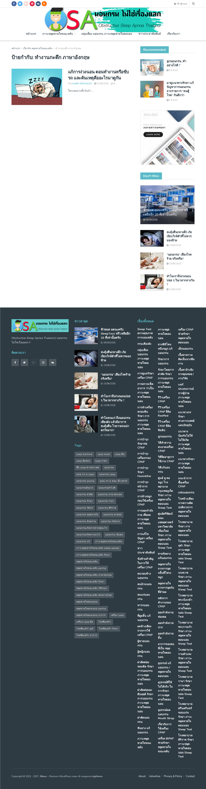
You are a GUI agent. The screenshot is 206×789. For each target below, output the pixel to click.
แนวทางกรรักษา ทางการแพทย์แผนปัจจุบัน (186, 418)
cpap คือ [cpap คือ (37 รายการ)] (120, 454)
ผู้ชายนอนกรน (143, 643)
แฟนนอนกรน (186, 492)
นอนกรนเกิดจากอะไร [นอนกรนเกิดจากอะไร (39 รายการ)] (88, 534)
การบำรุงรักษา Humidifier (144, 472)
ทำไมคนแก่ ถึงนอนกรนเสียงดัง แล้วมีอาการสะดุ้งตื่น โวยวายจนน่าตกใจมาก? (115, 424)
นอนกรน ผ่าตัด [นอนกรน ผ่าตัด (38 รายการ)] (84, 494)
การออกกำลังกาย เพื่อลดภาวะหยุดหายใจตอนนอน (145, 519)
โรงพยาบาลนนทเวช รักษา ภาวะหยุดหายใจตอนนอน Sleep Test (185, 579)
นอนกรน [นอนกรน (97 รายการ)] (109, 467)
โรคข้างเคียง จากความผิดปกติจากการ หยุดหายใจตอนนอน (186, 507)
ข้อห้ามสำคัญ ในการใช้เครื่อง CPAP (145, 563)
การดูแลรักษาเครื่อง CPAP (145, 376)
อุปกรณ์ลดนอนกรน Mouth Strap (166, 714)
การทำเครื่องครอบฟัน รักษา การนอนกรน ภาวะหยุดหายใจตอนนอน (145, 420)
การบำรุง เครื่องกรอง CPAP (144, 458)
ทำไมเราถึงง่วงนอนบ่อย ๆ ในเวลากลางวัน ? (180, 280)
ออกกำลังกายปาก (165, 625)
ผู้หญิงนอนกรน (143, 654)
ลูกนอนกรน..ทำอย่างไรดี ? (176, 63)
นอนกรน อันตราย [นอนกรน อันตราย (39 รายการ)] (86, 521)
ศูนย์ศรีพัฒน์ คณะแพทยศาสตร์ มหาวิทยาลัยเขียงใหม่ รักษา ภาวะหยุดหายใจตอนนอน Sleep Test (165, 531)
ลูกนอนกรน (165, 436)
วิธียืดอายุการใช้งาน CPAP (166, 459)
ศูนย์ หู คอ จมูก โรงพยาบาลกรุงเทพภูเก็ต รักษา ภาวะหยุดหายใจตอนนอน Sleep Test (165, 493)
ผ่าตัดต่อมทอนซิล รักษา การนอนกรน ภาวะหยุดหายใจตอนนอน (145, 673)
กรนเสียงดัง (144, 344)
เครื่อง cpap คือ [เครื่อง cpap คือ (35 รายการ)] (84, 621)
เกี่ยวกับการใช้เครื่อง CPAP (165, 728)
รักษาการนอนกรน (163, 361)
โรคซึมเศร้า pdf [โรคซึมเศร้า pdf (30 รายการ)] (85, 628)
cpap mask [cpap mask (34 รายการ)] (104, 454)
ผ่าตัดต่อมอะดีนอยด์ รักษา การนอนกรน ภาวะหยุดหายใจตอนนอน (145, 700)
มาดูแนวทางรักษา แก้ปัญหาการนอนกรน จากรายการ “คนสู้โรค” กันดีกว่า (180, 89)
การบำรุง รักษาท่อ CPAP (142, 444)
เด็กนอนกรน (185, 349)
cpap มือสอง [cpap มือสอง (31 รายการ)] (83, 460)
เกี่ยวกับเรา (173, 34)
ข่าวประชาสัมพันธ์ (149, 34)
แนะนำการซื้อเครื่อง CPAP (185, 482)
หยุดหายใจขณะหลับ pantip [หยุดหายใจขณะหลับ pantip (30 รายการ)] (91, 568)
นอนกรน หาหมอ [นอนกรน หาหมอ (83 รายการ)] (112, 514)
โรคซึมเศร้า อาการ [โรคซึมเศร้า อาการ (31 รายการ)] (86, 635)
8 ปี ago (172, 70)
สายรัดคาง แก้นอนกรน (165, 556)
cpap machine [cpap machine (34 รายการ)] (84, 454)
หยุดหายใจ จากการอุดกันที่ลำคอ (166, 588)
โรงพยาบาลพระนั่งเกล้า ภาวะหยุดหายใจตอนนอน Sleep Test (185, 606)
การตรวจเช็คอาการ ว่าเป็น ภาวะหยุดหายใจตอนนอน (145, 392)
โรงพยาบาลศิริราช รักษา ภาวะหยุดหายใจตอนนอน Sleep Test (186, 746)
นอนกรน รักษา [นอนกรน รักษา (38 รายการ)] (84, 501)
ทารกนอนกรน (143, 607)
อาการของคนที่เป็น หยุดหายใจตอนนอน (166, 650)
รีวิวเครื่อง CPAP (164, 399)
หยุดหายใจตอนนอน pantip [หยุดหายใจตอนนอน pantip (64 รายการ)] (91, 608)
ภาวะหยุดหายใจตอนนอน (164, 334)
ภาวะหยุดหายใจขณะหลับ (57, 34)
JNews (43, 776)
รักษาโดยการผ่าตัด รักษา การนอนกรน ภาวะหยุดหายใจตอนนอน (166, 380)
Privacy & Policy (173, 776)
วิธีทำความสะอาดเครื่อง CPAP (165, 447)
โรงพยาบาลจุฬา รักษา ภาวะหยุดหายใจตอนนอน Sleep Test (185, 551)
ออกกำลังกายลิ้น (165, 636)
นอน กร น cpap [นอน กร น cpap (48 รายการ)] (85, 474)
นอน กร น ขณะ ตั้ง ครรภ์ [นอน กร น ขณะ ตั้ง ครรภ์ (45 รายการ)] (113, 481)
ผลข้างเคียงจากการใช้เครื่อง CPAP (145, 631)
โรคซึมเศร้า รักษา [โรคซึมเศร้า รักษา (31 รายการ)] (108, 628)
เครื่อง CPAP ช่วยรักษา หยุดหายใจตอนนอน (185, 336)
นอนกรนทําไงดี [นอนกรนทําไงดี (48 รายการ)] (107, 487)
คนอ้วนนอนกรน (144, 586)
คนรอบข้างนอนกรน (144, 576)
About (141, 776)
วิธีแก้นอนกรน (164, 470)
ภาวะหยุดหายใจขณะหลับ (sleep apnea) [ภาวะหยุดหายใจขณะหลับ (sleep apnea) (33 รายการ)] (97, 548)
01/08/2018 (101, 83)
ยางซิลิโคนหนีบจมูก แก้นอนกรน (165, 349)
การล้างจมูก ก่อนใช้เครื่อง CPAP (145, 500)
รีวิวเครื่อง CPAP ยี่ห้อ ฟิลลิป (164, 426)
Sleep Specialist (82, 83)
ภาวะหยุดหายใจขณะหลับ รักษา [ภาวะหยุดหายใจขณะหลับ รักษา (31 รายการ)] (93, 555)
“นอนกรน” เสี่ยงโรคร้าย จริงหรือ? (179, 256)
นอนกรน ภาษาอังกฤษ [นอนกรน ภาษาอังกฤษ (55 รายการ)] (110, 494)
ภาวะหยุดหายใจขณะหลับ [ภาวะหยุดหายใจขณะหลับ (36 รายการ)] (108, 541)
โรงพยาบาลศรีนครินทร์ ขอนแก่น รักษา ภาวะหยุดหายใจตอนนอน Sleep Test (185, 716)
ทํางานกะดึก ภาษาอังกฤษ (68, 48)
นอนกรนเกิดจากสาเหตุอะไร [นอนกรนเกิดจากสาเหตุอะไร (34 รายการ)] (91, 528)
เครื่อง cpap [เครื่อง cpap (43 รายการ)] (117, 615)
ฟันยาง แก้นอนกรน (143, 730)
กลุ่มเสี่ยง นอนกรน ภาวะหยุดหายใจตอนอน (106, 34)
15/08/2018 (174, 245)
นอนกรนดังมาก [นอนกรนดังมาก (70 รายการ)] (84, 487)
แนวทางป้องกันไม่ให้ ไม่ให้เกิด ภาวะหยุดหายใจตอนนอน (185, 442)
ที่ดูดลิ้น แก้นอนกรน (143, 618)
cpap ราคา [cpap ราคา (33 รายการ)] (101, 460)
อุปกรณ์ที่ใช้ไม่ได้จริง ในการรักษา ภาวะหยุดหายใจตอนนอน (165, 693)
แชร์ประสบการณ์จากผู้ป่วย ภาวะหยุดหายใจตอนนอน (186, 395)
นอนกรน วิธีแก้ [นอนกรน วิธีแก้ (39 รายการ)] (84, 507)
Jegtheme (97, 776)
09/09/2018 (150, 219)
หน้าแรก (31, 34)
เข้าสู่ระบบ (180, 3)
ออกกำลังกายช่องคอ (165, 615)
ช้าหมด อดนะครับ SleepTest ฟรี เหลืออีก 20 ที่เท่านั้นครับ (165, 212)
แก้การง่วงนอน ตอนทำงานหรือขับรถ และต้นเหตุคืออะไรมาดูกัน (98, 75)
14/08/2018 (174, 289)
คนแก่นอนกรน (143, 597)
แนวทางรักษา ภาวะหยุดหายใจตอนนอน (186, 465)
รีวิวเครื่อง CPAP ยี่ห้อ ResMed (164, 412)
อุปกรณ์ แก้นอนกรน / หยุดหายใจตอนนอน (164, 669)
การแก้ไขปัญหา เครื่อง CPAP (145, 538)
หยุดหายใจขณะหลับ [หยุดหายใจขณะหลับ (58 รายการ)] (87, 561)
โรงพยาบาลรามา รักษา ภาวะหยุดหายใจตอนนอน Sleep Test (185, 687)
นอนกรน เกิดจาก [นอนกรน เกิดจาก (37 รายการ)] (110, 521)
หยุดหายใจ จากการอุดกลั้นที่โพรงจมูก (164, 570)
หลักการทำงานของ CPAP (164, 602)
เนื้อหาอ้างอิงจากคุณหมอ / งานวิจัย (186, 374)
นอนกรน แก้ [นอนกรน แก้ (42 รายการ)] (83, 541)
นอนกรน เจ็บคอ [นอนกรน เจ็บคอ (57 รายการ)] (114, 534)
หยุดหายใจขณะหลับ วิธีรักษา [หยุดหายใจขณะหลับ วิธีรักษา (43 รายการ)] (91, 588)
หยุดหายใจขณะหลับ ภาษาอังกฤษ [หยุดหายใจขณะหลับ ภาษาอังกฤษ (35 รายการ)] (94, 575)
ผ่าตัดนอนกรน (143, 720)
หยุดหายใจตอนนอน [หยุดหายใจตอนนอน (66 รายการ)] (87, 601)
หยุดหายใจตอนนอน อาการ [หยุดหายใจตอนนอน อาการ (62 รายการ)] (91, 615)
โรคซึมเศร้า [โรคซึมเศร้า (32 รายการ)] (104, 621)
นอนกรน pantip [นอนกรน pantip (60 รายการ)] (85, 481)
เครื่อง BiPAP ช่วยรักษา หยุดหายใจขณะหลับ (166, 745)
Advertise (154, 776)
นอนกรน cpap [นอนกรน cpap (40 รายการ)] (107, 474)
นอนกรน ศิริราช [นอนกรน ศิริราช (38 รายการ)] (107, 507)
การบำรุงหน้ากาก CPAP (142, 486)
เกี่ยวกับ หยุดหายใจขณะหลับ (37, 48)
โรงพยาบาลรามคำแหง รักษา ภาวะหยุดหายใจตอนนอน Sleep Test (185, 660)
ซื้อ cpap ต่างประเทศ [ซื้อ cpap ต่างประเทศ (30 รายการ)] (87, 467)
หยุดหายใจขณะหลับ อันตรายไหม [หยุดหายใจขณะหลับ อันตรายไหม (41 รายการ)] (94, 595)
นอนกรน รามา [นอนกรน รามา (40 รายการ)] (106, 501)
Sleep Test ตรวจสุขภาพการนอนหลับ (145, 333)
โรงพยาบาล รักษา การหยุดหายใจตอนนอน (185, 528)
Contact (190, 776)
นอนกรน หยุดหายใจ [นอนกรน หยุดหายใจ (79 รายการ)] (87, 514)
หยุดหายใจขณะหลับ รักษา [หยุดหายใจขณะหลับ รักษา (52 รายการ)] (90, 581)
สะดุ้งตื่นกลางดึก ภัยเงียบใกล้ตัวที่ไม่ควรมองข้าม (179, 236)
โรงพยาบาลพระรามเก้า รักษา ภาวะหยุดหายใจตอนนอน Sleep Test (185, 633)
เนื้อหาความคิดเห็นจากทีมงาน (186, 359)
